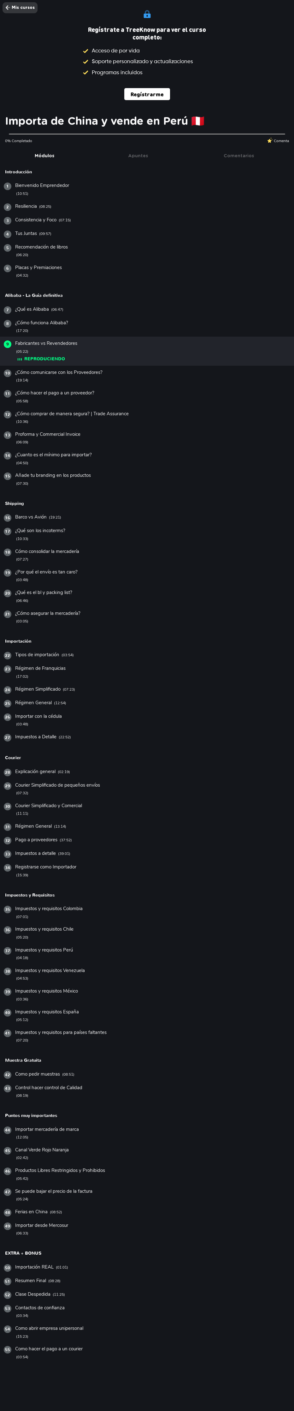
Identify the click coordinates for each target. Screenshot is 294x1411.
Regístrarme (147, 94)
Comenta (278, 140)
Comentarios (239, 156)
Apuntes (138, 156)
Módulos (44, 156)
